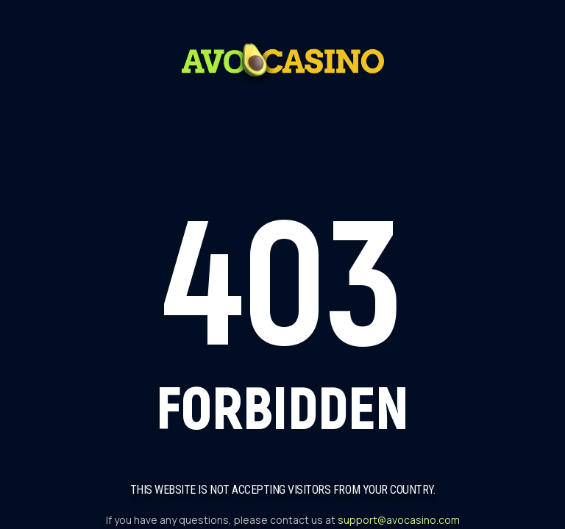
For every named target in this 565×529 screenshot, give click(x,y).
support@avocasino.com (399, 520)
